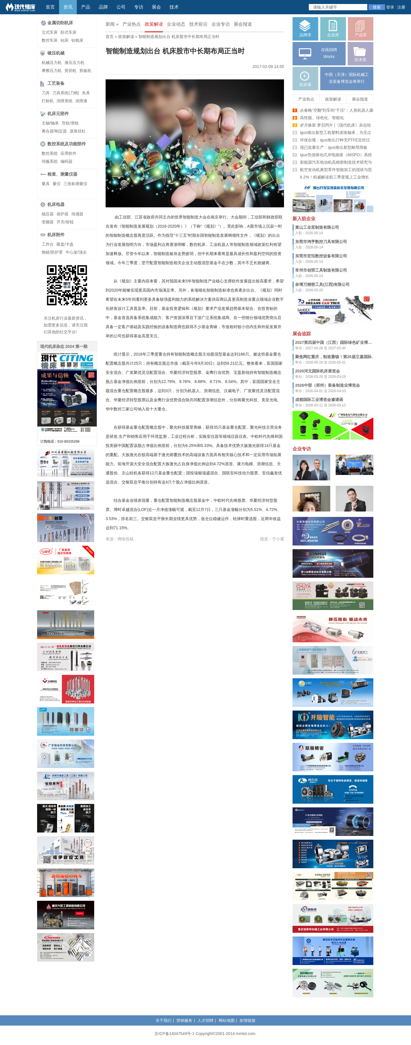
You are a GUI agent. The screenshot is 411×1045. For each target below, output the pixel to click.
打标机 (48, 101)
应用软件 (68, 153)
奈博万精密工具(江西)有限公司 (322, 284)
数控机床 (198, 244)
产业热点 (131, 24)
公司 (121, 7)
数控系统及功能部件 (66, 143)
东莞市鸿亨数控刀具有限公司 (321, 241)
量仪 (57, 183)
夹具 (86, 93)
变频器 (48, 222)
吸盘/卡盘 (65, 244)
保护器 (62, 214)
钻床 (64, 40)
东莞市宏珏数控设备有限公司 (321, 256)
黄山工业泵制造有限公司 (317, 227)
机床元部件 (58, 113)
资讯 (67, 7)
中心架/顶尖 (76, 252)
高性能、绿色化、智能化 (322, 117)
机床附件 (56, 234)
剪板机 (85, 70)
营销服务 (184, 1020)
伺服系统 (50, 161)
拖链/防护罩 (52, 252)
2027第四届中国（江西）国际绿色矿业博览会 (335, 342)
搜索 (377, 7)
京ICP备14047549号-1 (174, 1033)
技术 (174, 7)
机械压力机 (52, 62)
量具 (46, 183)
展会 (156, 7)
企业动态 (176, 24)
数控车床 (50, 40)
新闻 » (112, 24)
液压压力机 (74, 62)
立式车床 (50, 32)
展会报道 (243, 24)
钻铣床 (77, 40)
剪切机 (70, 70)
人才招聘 (205, 1020)
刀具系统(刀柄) (66, 93)
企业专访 (220, 24)
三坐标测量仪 (75, 183)
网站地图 (227, 1020)
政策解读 (154, 24)
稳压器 (48, 214)
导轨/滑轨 (70, 123)
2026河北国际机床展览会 (317, 371)
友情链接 (247, 1020)
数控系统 (50, 153)
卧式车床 (68, 32)
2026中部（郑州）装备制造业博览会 (327, 385)
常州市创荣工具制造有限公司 (321, 270)
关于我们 (164, 1020)
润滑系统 (64, 101)
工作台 (48, 244)
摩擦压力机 (52, 70)
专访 (138, 7)
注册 (401, 7)
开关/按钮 (65, 222)
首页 (50, 7)
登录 (390, 7)
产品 (85, 7)
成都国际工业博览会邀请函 (319, 399)
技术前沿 (198, 24)
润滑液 (81, 101)
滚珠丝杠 (78, 131)
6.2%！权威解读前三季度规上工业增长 (334, 177)
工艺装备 (56, 83)
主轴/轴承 (50, 123)
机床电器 (56, 204)
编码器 (66, 161)
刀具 (46, 93)
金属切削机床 (60, 22)
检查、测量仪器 (62, 174)
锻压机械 (56, 53)
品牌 (103, 7)
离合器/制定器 (54, 131)
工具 (130, 308)
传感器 (77, 214)
